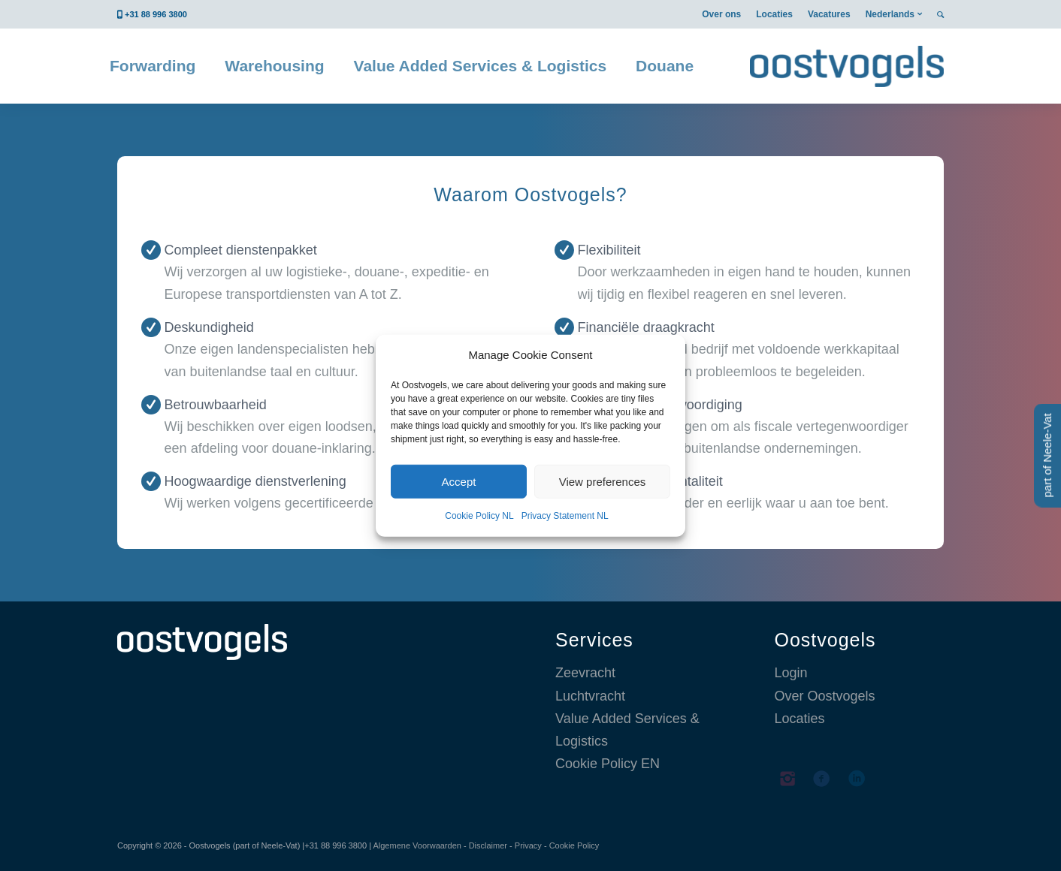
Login (791, 672)
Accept (459, 481)
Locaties (774, 14)
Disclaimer (488, 845)
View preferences (602, 481)
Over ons (721, 14)
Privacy (528, 845)
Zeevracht (585, 672)
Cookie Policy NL (479, 516)
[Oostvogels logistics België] (847, 66)
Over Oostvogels (825, 696)
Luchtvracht (590, 696)
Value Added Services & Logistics (627, 730)
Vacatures (829, 14)
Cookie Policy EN (607, 763)
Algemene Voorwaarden (417, 845)
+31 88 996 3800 (156, 14)
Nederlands (890, 14)
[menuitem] (721, 14)
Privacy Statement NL (565, 516)
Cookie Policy (574, 845)
